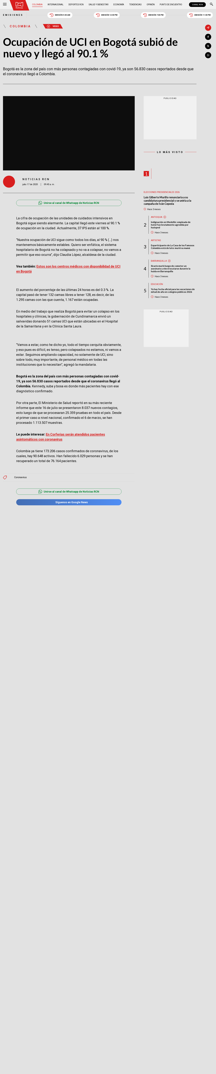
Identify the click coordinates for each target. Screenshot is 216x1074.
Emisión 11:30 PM (200, 15)
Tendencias (135, 4)
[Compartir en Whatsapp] (208, 55)
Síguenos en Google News (69, 495)
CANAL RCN (197, 4)
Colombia (37, 4)
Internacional (55, 4)
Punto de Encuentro (171, 4)
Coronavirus (20, 470)
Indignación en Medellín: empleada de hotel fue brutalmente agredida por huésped (170, 225)
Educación (157, 284)
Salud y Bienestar (98, 4)
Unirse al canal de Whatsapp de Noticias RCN (68, 203)
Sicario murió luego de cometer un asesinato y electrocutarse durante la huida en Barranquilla (170, 269)
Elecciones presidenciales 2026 (162, 192)
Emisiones (13, 15)
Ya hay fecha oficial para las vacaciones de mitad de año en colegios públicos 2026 (173, 290)
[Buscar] (211, 4)
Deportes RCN (76, 4)
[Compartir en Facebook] (208, 37)
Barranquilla (159, 261)
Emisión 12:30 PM (106, 15)
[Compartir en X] (208, 46)
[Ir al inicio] (19, 5)
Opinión (151, 4)
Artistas (156, 240)
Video (53, 26)
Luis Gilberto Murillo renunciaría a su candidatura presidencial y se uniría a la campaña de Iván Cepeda (167, 200)
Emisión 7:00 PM (153, 15)
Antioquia (156, 217)
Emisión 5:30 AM (60, 15)
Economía (118, 4)
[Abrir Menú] (5, 4)
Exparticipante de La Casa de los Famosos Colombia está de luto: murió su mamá (172, 246)
